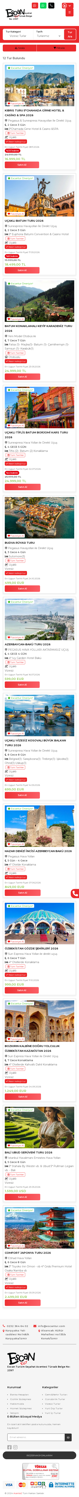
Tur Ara (70, 34)
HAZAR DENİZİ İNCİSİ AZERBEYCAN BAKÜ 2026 (38, 851)
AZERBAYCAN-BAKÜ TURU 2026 (28, 644)
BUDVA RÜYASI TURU (20, 542)
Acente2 (17, 1493)
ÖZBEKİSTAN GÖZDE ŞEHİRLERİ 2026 (31, 948)
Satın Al (21, 164)
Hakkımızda (17, 1403)
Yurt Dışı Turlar (54, 1408)
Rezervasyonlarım (39, 1455)
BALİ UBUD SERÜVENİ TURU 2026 (28, 1152)
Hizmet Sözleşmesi (21, 1408)
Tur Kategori (13, 31)
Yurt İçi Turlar (53, 1413)
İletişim (14, 1413)
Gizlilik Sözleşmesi (20, 1399)
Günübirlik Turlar (55, 1399)
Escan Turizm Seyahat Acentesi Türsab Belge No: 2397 (20, 16)
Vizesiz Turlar (52, 1403)
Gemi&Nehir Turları (56, 1394)
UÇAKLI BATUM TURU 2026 (24, 220)
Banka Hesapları (19, 1394)
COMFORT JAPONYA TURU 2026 (28, 1252)
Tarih (39, 31)
